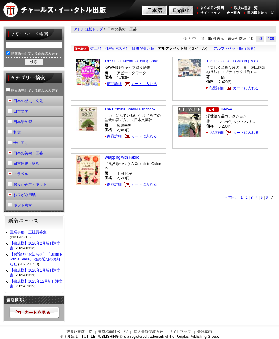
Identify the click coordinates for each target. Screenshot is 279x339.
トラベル (20, 174)
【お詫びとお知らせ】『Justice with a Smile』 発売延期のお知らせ (36, 259)
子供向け (20, 143)
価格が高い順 (143, 48)
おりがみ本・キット (30, 184)
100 (271, 39)
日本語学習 (22, 122)
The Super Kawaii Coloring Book (131, 61)
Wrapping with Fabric (122, 157)
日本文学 (20, 111)
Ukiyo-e (226, 109)
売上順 (95, 48)
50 (260, 39)
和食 (17, 132)
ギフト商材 (22, 205)
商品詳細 (114, 84)
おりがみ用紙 (24, 195)
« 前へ (231, 197)
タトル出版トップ (88, 29)
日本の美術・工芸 (28, 153)
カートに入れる (144, 84)
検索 (33, 62)
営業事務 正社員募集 (28, 232)
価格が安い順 (116, 48)
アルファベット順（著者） (235, 48)
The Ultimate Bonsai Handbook (130, 109)
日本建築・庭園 (26, 163)
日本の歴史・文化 (28, 101)
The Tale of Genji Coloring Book (232, 61)
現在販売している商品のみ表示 (32, 53)
